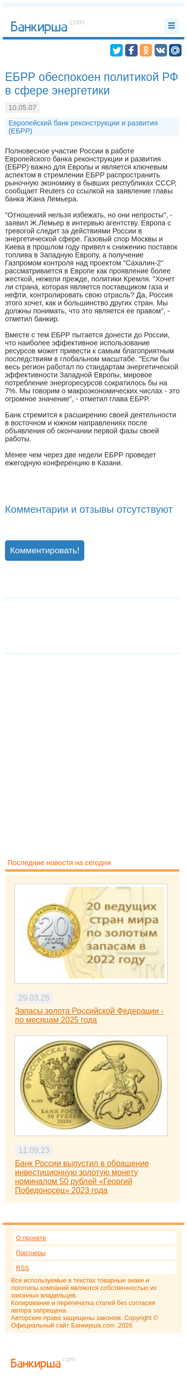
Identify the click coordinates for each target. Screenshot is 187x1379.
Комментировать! (44, 550)
